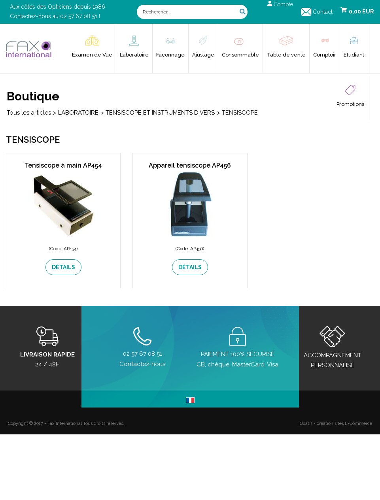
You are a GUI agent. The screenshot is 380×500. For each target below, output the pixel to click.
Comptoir (324, 55)
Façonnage (170, 55)
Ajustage (203, 55)
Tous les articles (29, 112)
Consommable (240, 55)
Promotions (350, 104)
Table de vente (286, 55)
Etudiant (354, 55)
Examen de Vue (92, 55)
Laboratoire (134, 55)
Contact (323, 12)
